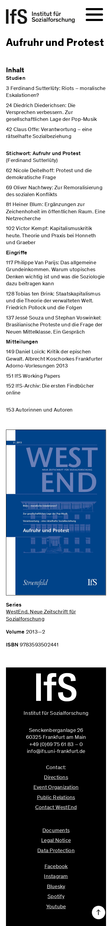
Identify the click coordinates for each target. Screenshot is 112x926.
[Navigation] (94, 14)
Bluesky (56, 886)
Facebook (56, 866)
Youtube (56, 906)
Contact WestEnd (56, 807)
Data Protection (56, 850)
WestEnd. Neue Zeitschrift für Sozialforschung (41, 615)
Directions (56, 777)
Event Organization (56, 787)
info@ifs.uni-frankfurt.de (56, 820)
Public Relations (56, 797)
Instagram (56, 876)
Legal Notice (56, 840)
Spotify (56, 896)
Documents (56, 830)
